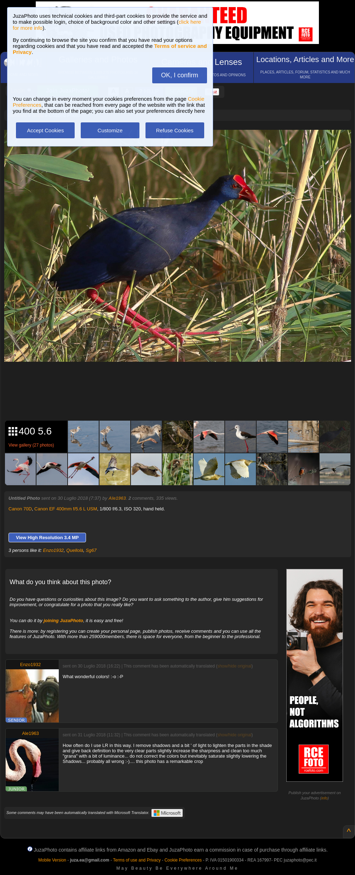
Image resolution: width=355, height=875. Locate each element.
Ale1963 (117, 498)
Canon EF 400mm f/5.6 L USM (65, 508)
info (324, 798)
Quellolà (74, 550)
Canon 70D (20, 508)
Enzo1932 (53, 550)
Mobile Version (52, 860)
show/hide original (234, 666)
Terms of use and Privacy (137, 860)
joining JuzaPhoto (63, 620)
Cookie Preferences (183, 860)
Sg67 (91, 550)
